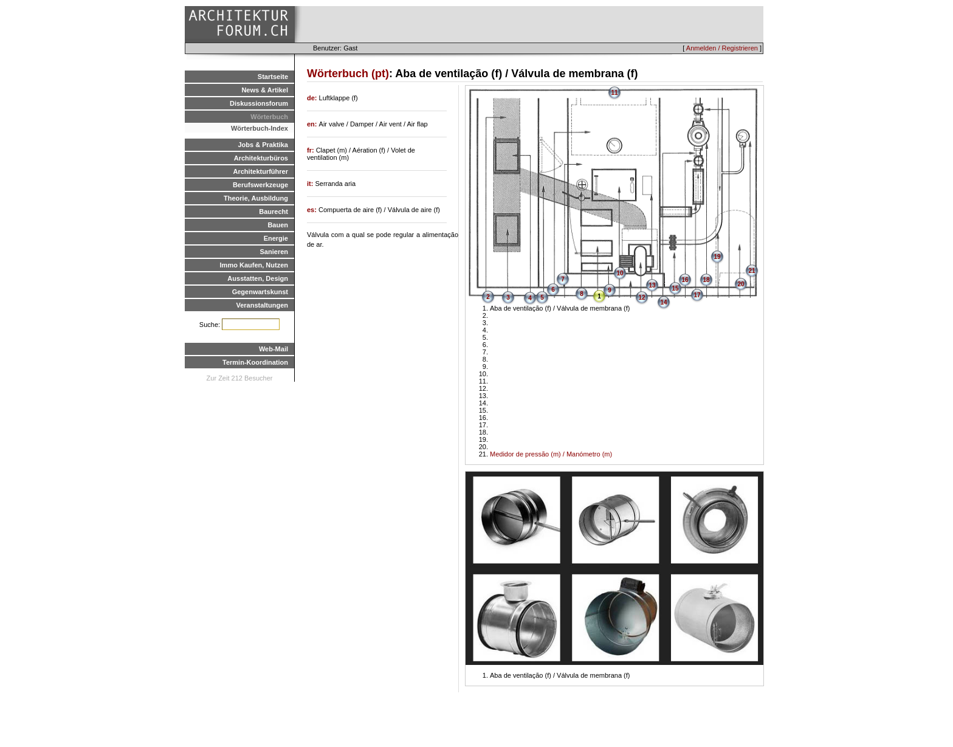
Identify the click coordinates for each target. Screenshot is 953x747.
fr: (311, 150)
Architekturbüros (261, 158)
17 (696, 295)
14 (663, 302)
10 (619, 273)
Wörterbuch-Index (259, 128)
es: (312, 209)
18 (706, 280)
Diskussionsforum (259, 103)
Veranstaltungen (262, 305)
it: (311, 183)
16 (684, 280)
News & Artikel (264, 90)
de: (313, 98)
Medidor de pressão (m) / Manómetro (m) (551, 454)
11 (614, 92)
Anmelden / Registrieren (722, 48)
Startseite (273, 76)
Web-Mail (273, 349)
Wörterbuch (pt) (348, 73)
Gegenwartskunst (260, 291)
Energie (276, 238)
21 (751, 270)
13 (652, 285)
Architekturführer (260, 171)
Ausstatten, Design (257, 278)
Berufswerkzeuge (260, 184)
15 (675, 288)
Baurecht (273, 211)
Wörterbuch (269, 116)
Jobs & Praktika (263, 144)
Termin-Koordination (255, 362)
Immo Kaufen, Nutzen (254, 265)
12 (641, 297)
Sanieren (274, 251)
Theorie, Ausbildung (256, 198)
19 (717, 256)
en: (313, 124)
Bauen (277, 225)
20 (740, 284)
